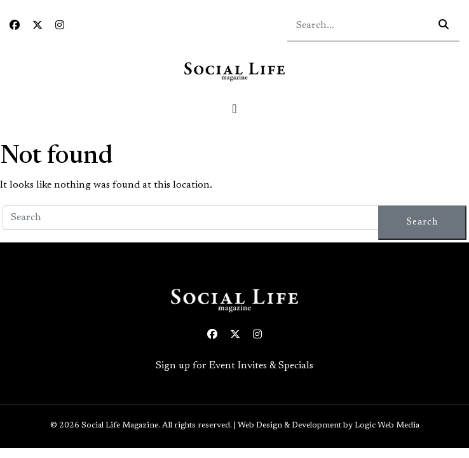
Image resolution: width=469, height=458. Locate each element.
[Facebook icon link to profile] (15, 26)
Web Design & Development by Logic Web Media (328, 425)
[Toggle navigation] (234, 108)
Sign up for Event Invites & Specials (234, 366)
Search (422, 222)
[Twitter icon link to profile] (37, 26)
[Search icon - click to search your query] (443, 25)
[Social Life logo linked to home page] (234, 71)
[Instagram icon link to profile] (59, 26)
